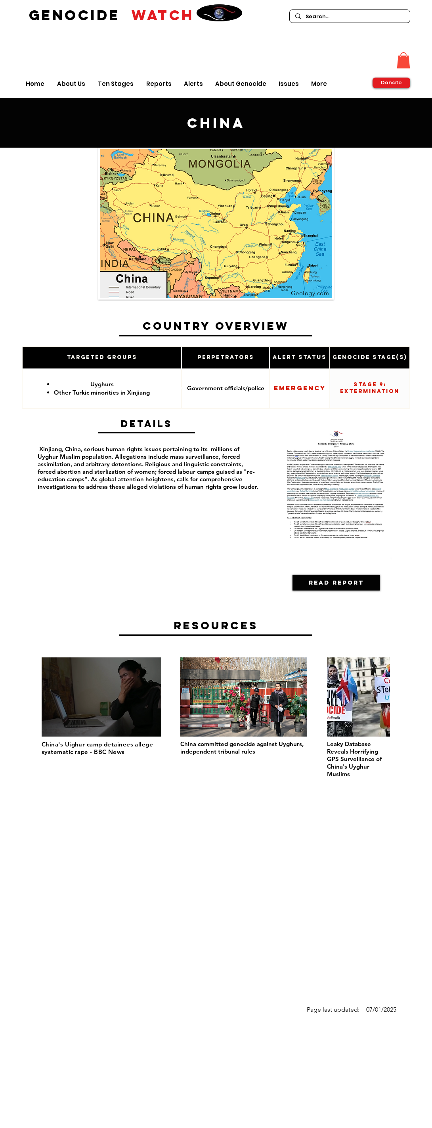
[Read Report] (336, 583)
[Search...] (349, 16)
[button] (403, 60)
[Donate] (391, 83)
